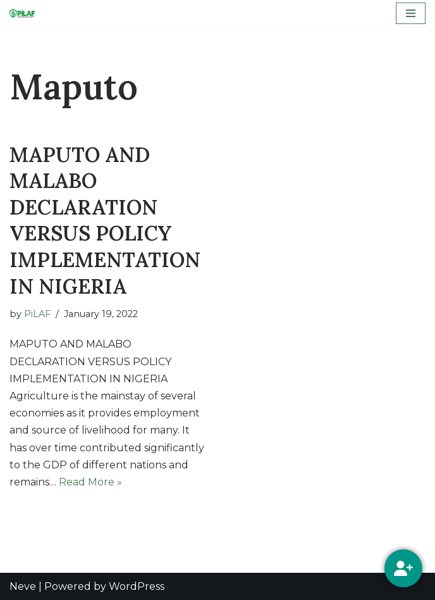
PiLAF (37, 314)
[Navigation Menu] (411, 13)
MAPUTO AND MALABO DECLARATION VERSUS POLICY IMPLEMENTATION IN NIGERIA (104, 220)
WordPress (136, 586)
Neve (22, 586)
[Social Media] (403, 568)
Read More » (90, 482)
